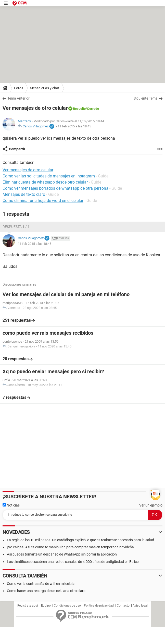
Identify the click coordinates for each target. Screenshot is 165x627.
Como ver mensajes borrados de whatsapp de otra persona (55, 188)
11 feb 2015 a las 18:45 (74, 126)
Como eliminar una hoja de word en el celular (43, 200)
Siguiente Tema (146, 98)
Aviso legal (140, 605)
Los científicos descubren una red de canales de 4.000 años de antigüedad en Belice (72, 562)
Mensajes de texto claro (24, 194)
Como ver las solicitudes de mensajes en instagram (49, 176)
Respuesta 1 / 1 (16, 227)
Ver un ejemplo (150, 505)
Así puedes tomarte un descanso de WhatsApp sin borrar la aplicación (62, 554)
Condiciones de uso (67, 605)
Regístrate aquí (27, 605)
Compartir (17, 149)
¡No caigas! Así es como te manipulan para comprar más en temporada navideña (70, 547)
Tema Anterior (18, 98)
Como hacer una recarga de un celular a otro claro (46, 591)
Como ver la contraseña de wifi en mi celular (41, 584)
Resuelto (79, 109)
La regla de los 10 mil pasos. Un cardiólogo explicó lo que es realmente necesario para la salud (80, 540)
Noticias (11, 505)
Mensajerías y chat (44, 88)
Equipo (46, 605)
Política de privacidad (99, 605)
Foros (18, 88)
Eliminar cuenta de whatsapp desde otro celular (45, 182)
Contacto (123, 605)
